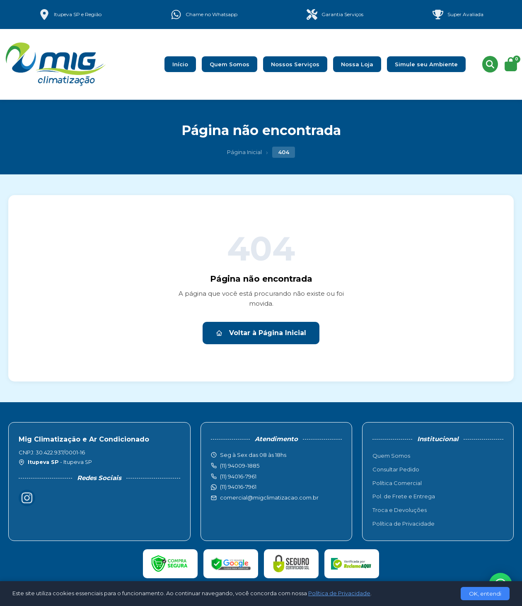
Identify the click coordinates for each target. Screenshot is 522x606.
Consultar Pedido (395, 469)
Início (180, 64)
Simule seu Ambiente (426, 64)
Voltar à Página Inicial (261, 333)
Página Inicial (244, 152)
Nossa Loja (357, 64)
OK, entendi (485, 593)
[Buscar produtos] (490, 64)
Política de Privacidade (403, 523)
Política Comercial (397, 483)
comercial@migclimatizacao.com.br (269, 497)
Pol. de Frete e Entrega (403, 496)
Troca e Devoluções (399, 510)
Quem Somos (229, 64)
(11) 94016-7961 (238, 486)
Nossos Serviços (295, 64)
